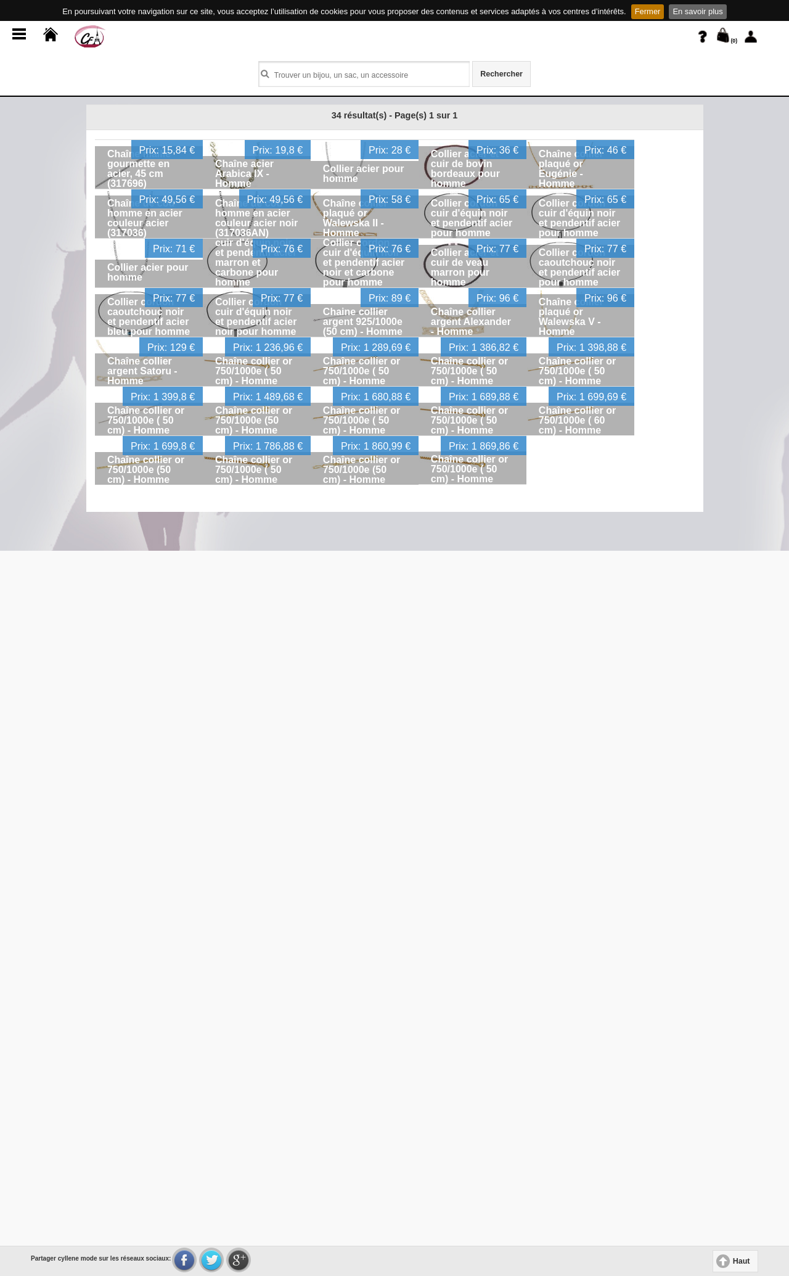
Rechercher (501, 74)
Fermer (648, 11)
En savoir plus (697, 11)
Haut (741, 1261)
